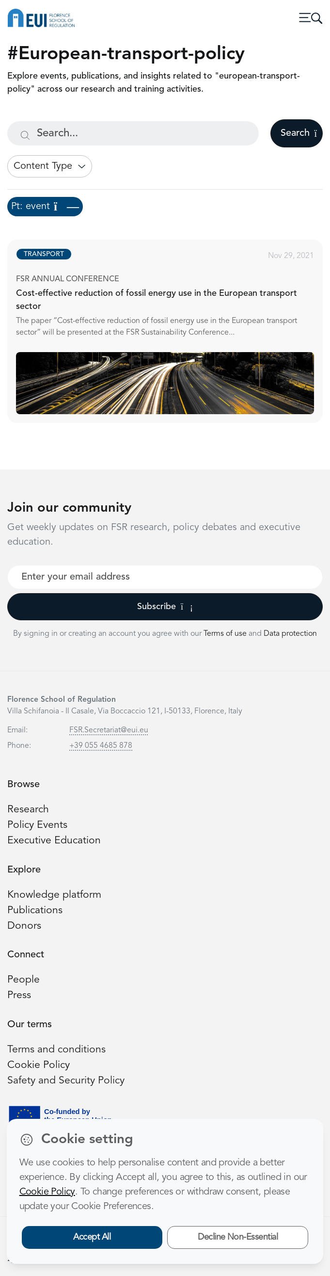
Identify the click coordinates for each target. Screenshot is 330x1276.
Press (19, 995)
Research (28, 810)
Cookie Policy (38, 1065)
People (23, 980)
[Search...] (133, 133)
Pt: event (45, 206)
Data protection (290, 634)
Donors (24, 926)
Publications (35, 910)
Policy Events (37, 825)
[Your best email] (165, 577)
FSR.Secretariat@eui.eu (108, 730)
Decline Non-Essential (238, 1237)
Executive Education (54, 841)
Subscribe (165, 606)
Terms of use (226, 634)
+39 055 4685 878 (100, 746)
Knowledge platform (54, 895)
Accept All (91, 1237)
